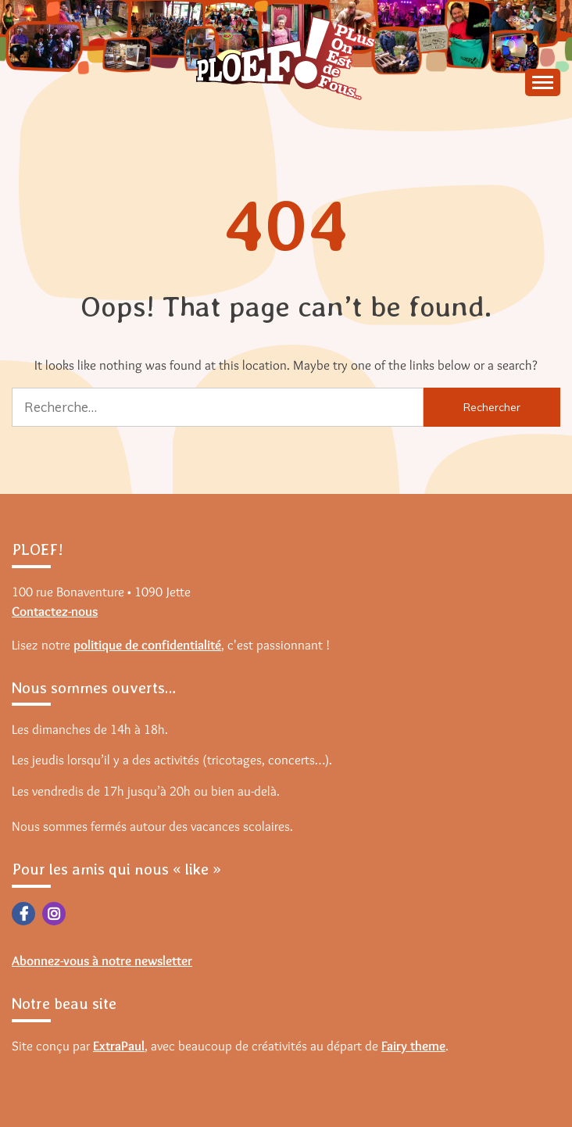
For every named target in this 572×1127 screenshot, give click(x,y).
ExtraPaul (119, 1046)
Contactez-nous (55, 611)
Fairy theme (413, 1046)
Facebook (23, 913)
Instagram (54, 913)
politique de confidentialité (147, 645)
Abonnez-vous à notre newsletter (102, 960)
